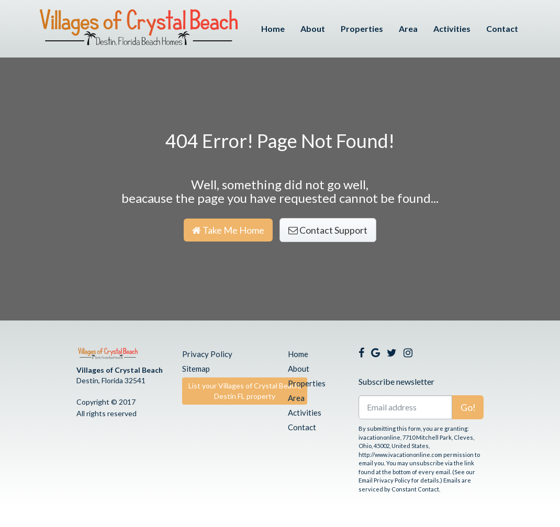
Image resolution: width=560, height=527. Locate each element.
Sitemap (196, 368)
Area (408, 28)
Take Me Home (228, 230)
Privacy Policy (207, 354)
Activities (452, 28)
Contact (502, 28)
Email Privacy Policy (384, 480)
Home (273, 28)
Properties (362, 28)
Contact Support (327, 230)
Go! (468, 407)
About (312, 28)
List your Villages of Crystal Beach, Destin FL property (244, 390)
